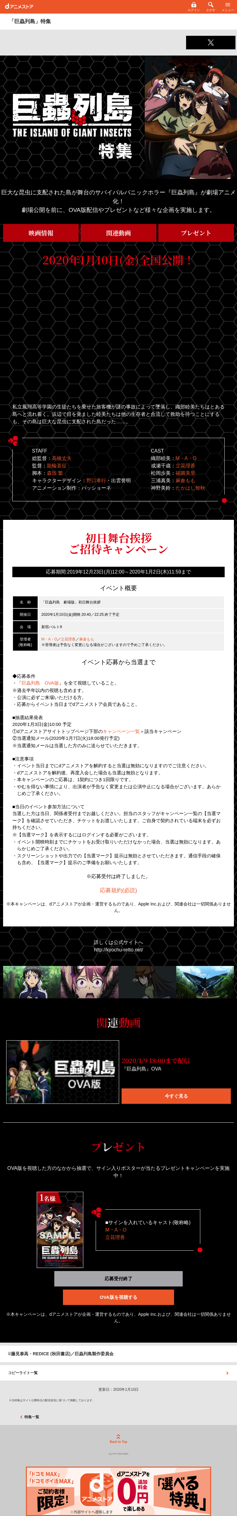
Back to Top (118, 1439)
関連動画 (118, 232)
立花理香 (185, 465)
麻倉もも (185, 480)
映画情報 (41, 232)
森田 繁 (55, 473)
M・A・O (186, 458)
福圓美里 (185, 473)
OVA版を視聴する (118, 1297)
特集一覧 (29, 1417)
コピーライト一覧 (118, 1373)
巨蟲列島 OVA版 (40, 683)
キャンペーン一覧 (121, 731)
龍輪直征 (57, 465)
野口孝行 (96, 480)
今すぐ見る (176, 1096)
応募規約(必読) (118, 890)
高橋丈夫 (62, 458)
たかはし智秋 (190, 488)
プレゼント (196, 232)
